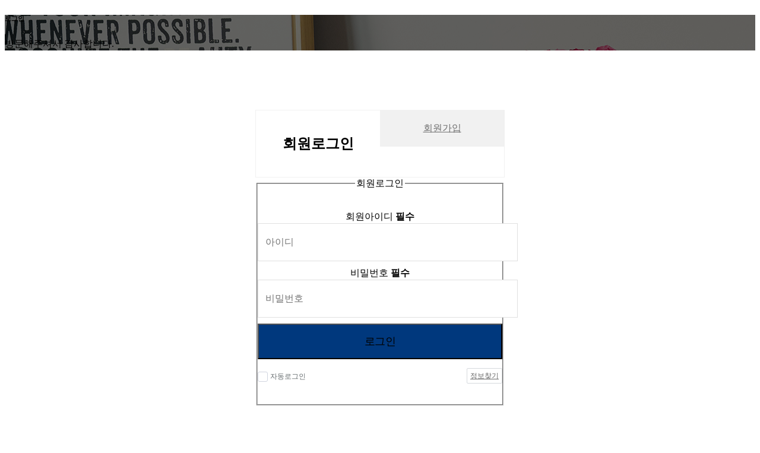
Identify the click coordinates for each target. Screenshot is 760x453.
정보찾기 (484, 376)
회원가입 (442, 128)
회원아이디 (380, 216)
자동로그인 (288, 376)
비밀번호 (380, 273)
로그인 (380, 341)
